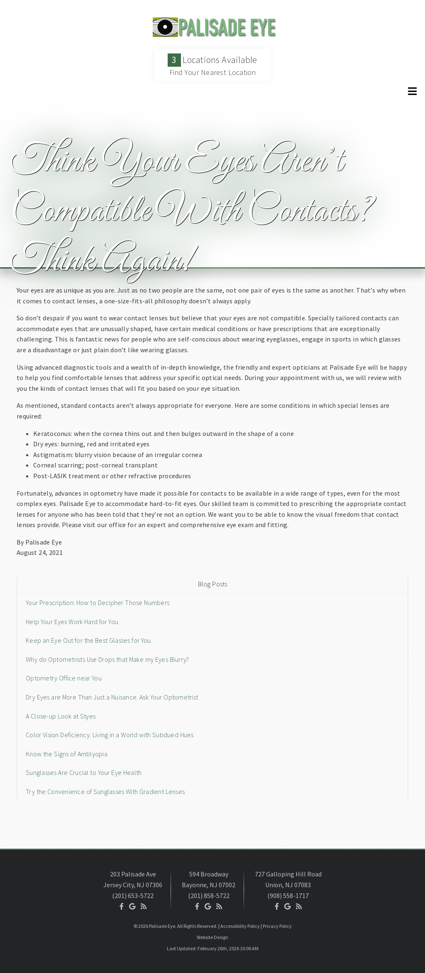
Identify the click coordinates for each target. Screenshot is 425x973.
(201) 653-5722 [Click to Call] (133, 895)
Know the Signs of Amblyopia (66, 754)
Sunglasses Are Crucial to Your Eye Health (84, 772)
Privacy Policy (277, 926)
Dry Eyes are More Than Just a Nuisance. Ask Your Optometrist (112, 697)
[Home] (212, 34)
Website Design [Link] (212, 937)
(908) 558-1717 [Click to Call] (288, 895)
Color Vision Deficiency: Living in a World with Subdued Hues (110, 735)
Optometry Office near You (64, 678)
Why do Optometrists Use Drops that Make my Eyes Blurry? (107, 659)
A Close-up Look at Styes (60, 716)
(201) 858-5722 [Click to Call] (209, 895)
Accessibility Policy (240, 926)
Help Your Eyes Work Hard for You (72, 621)
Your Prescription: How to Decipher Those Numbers (97, 602)
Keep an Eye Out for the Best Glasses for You (88, 640)
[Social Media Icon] (122, 906)
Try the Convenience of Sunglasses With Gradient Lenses (105, 791)
